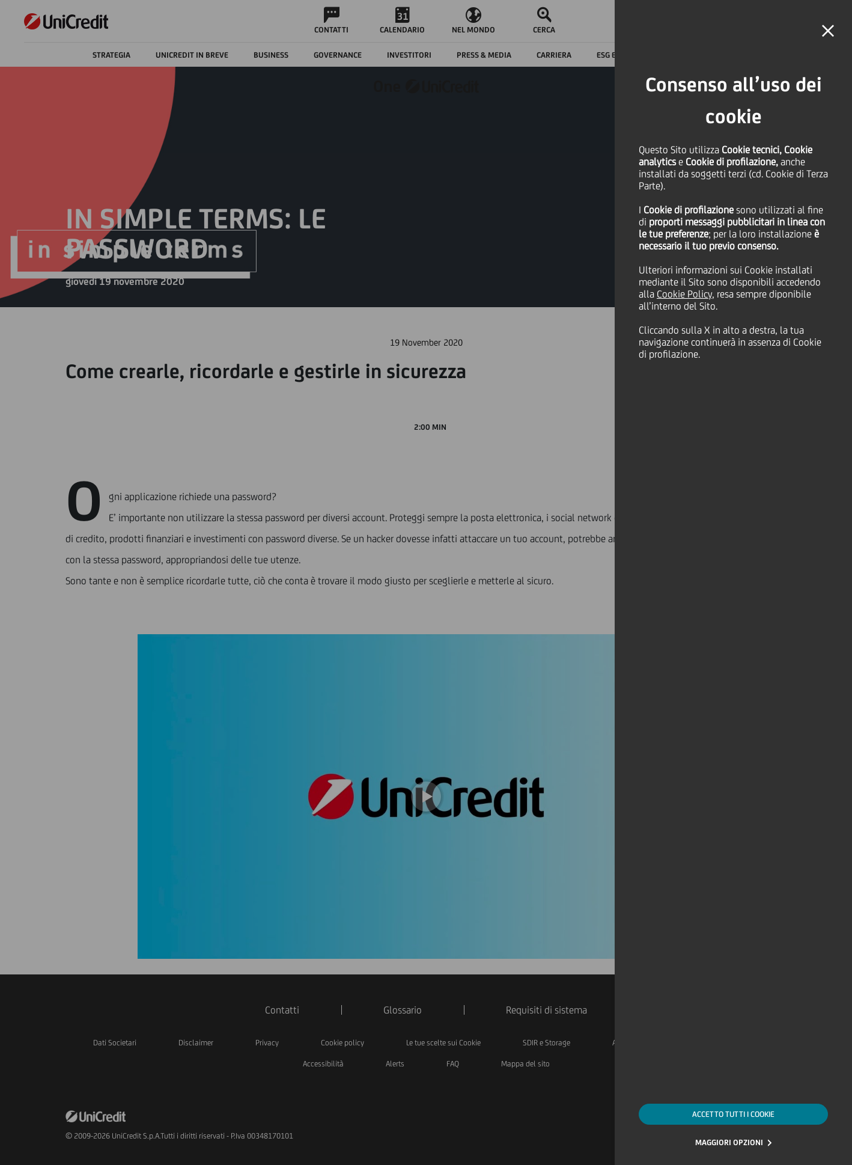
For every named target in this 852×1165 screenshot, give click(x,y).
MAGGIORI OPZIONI (729, 1142)
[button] (828, 31)
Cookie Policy (684, 294)
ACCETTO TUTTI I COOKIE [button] (733, 1114)
